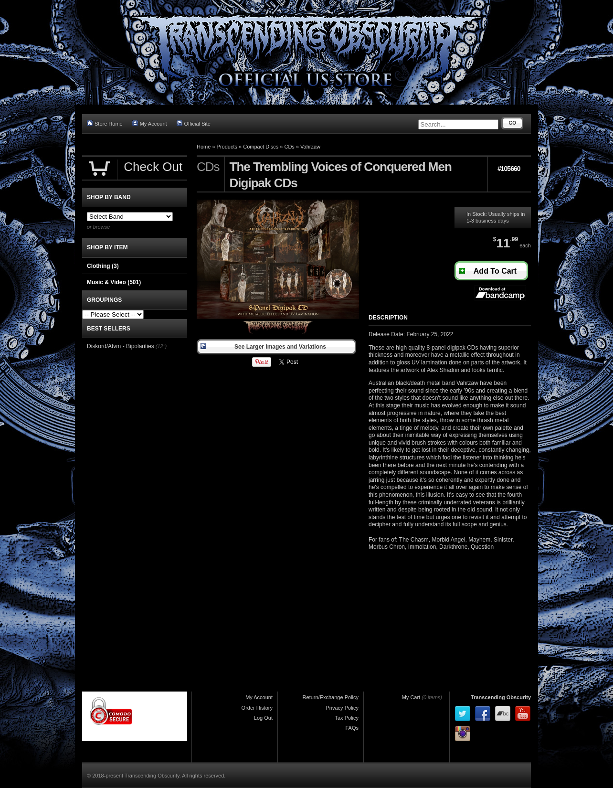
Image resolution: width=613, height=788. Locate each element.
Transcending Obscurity (501, 697)
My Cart (411, 697)
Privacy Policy (342, 708)
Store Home (105, 123)
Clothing (103, 266)
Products (227, 146)
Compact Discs (260, 146)
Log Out (263, 718)
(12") (161, 346)
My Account (149, 123)
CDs (289, 146)
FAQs (352, 728)
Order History (257, 708)
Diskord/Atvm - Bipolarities (120, 346)
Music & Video (114, 282)
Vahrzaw (310, 146)
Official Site (194, 123)
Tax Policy (347, 718)
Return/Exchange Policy (331, 697)
